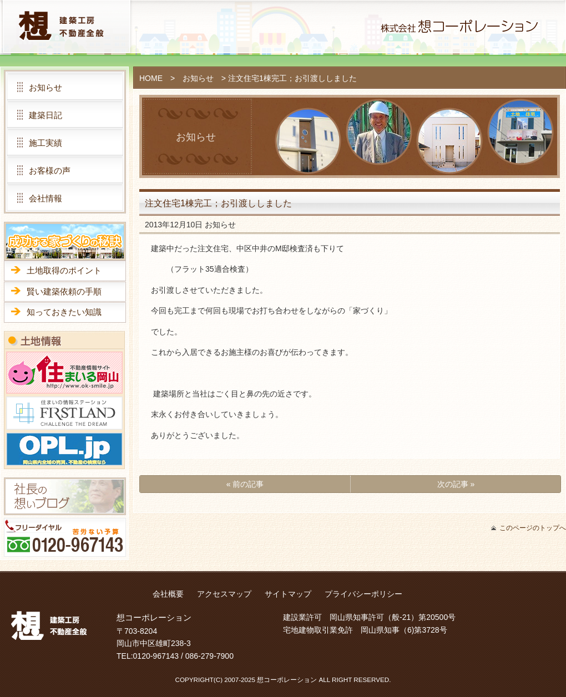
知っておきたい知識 (64, 312)
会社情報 (45, 198)
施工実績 (45, 142)
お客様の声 (49, 170)
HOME (151, 78)
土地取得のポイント (64, 270)
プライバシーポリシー (363, 593)
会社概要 (168, 593)
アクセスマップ (224, 593)
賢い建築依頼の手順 (64, 291)
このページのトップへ (532, 528)
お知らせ (198, 78)
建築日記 (45, 115)
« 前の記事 (245, 484)
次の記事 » (456, 484)
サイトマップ (288, 593)
